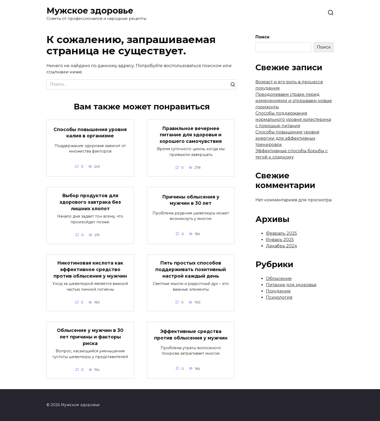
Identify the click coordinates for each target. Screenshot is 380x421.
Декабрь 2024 (281, 245)
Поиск (262, 36)
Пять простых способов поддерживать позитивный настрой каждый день (190, 269)
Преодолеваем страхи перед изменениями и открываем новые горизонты (293, 100)
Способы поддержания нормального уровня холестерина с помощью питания (293, 119)
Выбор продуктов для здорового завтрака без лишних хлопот (90, 202)
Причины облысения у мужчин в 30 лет (190, 200)
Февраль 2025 (281, 233)
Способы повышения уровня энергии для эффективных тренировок (287, 138)
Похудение (278, 291)
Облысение (279, 278)
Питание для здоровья (291, 284)
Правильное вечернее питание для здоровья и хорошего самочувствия (191, 134)
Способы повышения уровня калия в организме (90, 132)
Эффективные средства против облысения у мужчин (190, 335)
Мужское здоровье (89, 10)
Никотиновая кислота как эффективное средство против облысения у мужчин (90, 269)
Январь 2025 (280, 239)
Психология (279, 297)
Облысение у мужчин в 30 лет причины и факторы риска (90, 337)
